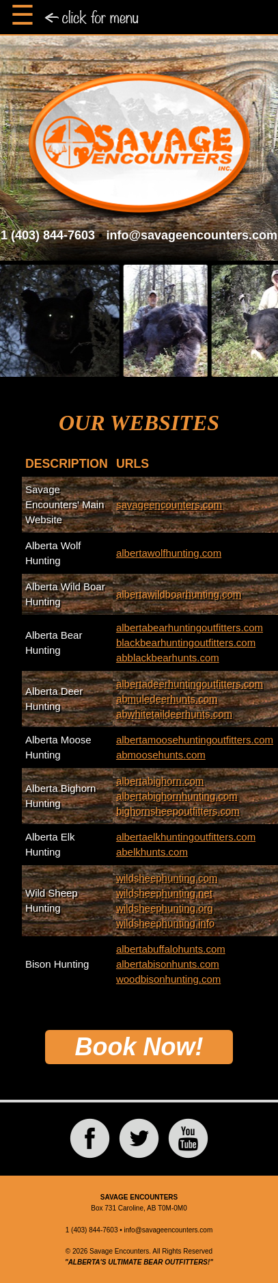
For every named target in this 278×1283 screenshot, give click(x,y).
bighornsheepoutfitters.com (178, 811)
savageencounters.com (169, 504)
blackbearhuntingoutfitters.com (185, 642)
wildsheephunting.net (164, 893)
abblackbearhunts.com (167, 657)
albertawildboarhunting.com (178, 594)
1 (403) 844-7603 (48, 235)
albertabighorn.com (160, 780)
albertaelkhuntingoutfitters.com (185, 837)
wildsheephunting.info (165, 923)
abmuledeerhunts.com (166, 698)
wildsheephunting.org (164, 908)
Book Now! (139, 1047)
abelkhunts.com (152, 852)
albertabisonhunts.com (167, 964)
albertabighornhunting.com (177, 796)
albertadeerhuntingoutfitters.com (189, 683)
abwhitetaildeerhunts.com (174, 713)
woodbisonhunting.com (168, 979)
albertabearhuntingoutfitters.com (189, 627)
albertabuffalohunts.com (170, 949)
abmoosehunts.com (161, 754)
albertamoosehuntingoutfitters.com (194, 739)
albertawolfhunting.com (168, 553)
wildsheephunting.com (166, 878)
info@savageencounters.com (191, 235)
